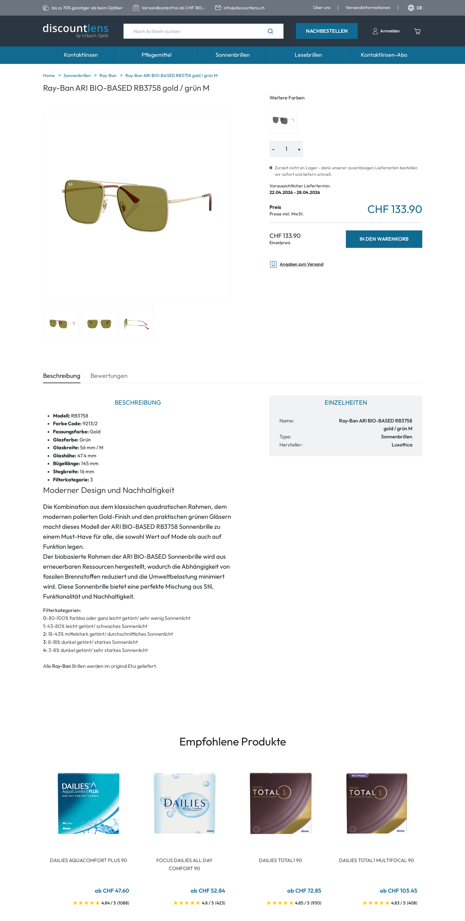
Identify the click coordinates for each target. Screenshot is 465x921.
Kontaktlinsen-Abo (384, 54)
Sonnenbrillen (233, 54)
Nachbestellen (327, 31)
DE (415, 8)
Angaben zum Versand (296, 264)
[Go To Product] (88, 803)
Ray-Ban (108, 75)
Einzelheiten (346, 402)
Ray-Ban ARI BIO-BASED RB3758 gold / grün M (171, 75)
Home (49, 75)
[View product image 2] (99, 324)
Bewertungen (109, 375)
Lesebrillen (308, 54)
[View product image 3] (136, 324)
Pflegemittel (157, 54)
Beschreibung (61, 375)
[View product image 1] (62, 324)
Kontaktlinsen (81, 54)
